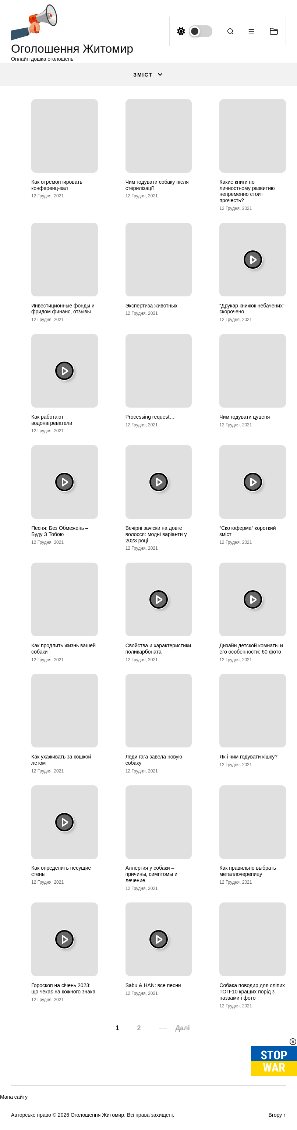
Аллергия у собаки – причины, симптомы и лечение (151, 874)
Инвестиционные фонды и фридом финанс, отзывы (63, 309)
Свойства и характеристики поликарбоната (158, 649)
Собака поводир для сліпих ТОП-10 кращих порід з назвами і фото (252, 991)
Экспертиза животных (151, 306)
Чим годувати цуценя (244, 417)
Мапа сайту (14, 1097)
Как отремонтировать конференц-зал (56, 185)
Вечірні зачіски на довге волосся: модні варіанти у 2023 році (156, 534)
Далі (183, 1028)
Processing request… (150, 417)
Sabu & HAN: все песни (153, 985)
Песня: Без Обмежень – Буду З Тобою (59, 531)
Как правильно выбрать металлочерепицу (247, 871)
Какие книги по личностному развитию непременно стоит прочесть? (247, 191)
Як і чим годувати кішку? (248, 757)
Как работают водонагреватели (51, 420)
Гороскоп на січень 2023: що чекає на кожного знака (63, 988)
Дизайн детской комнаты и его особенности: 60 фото (251, 649)
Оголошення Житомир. (98, 1115)
